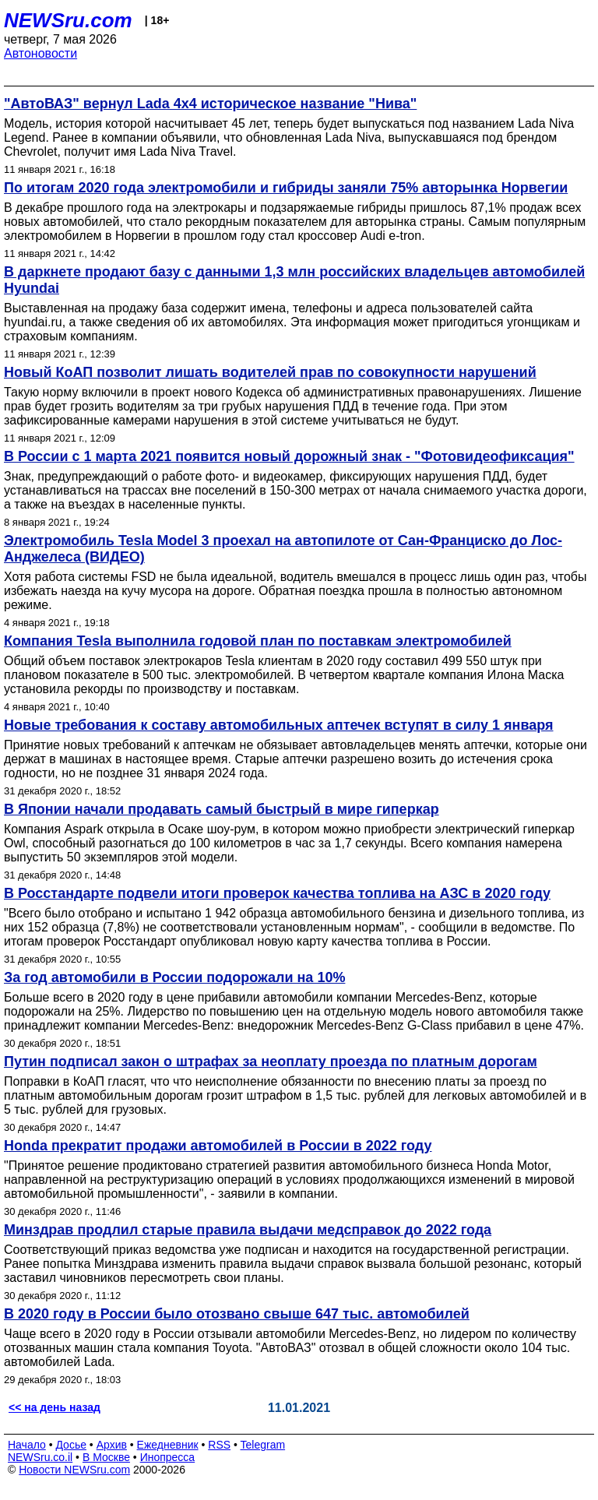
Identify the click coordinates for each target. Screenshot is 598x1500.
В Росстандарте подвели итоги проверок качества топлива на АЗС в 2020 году (277, 893)
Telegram (263, 1444)
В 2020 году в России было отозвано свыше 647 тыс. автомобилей (237, 1314)
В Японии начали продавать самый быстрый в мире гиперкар (221, 809)
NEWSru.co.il (40, 1457)
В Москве (106, 1457)
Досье (70, 1444)
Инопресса (167, 1457)
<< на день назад (54, 1407)
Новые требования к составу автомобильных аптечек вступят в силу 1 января (279, 725)
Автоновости (40, 53)
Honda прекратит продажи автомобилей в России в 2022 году (218, 1145)
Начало (27, 1444)
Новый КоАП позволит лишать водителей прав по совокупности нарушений (270, 372)
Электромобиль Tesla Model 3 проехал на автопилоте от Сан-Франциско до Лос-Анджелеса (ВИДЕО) (283, 549)
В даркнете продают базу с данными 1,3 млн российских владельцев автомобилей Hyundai (294, 280)
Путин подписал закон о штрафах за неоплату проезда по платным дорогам (270, 1061)
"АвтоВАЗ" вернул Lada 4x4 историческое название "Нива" (210, 103)
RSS (219, 1444)
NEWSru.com (68, 20)
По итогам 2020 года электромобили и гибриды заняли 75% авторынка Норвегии (286, 187)
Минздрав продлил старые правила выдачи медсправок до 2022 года (247, 1230)
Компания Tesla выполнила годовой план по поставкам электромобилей (258, 641)
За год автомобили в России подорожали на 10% (174, 977)
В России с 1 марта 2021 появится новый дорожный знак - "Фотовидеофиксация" (289, 456)
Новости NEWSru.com (74, 1469)
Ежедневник (168, 1444)
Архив (112, 1444)
